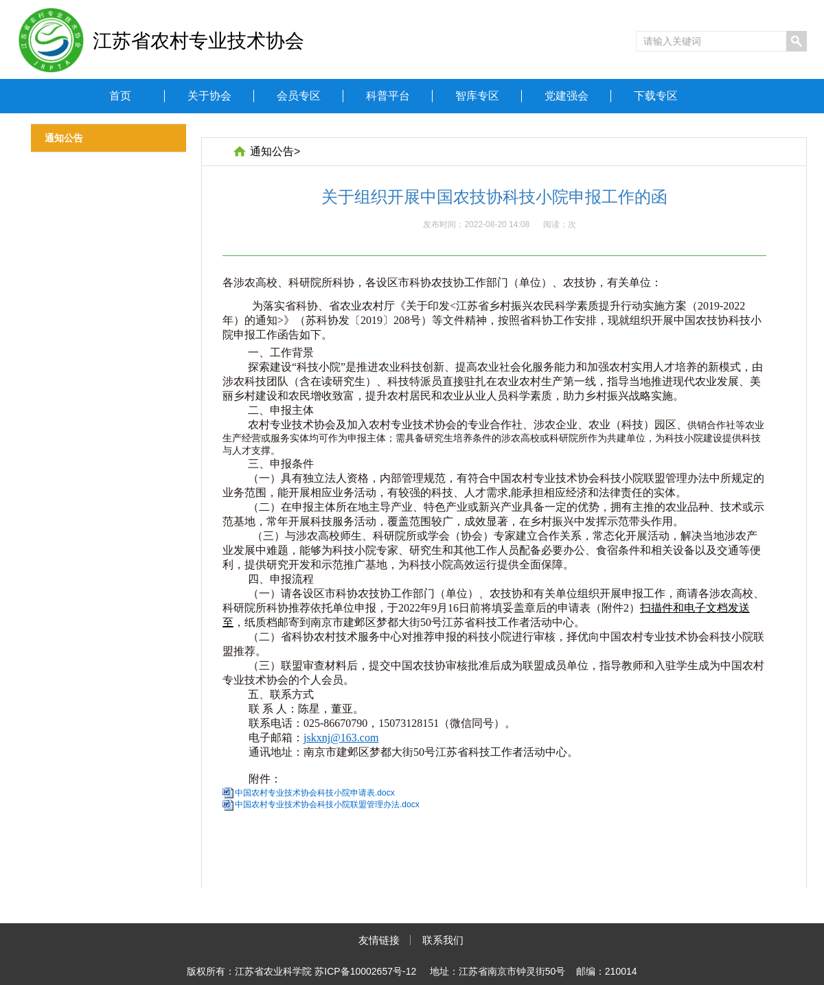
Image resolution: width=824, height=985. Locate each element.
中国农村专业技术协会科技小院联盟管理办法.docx (327, 804)
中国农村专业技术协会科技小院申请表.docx (315, 793)
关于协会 (209, 96)
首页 (120, 96)
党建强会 (566, 96)
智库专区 (477, 96)
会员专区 (299, 96)
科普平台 (388, 96)
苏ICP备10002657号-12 (365, 971)
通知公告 (272, 151)
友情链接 (379, 940)
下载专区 (656, 96)
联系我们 (443, 940)
